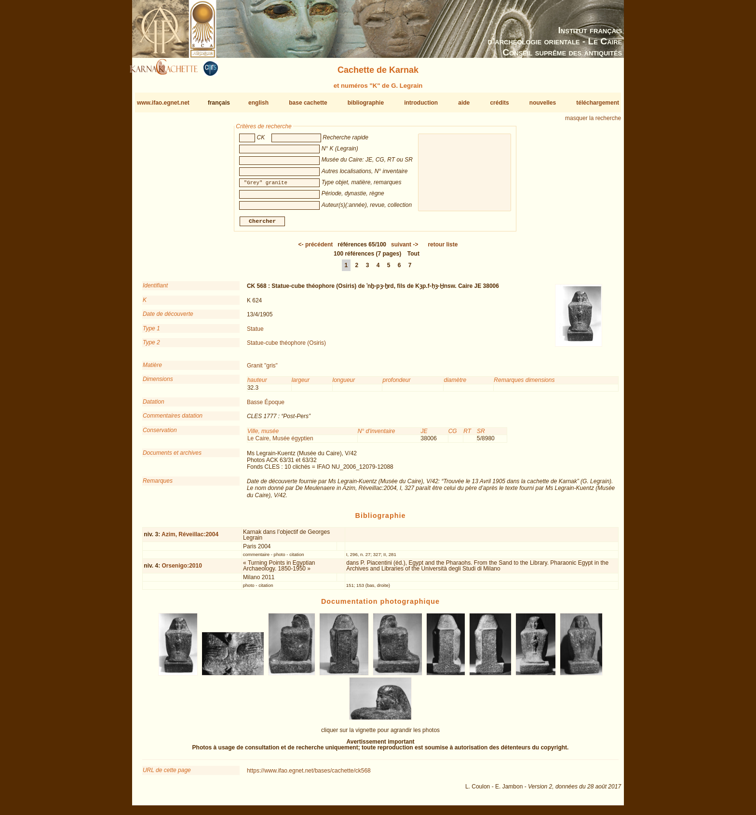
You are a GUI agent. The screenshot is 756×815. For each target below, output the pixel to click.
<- (315, 248)
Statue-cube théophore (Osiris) (286, 346)
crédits (499, 102)
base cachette (308, 102)
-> (404, 248)
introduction (421, 102)
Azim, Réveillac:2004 (190, 538)
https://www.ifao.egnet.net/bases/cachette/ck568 (309, 774)
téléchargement (597, 102)
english (258, 102)
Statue (255, 332)
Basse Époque (265, 406)
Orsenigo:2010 (182, 569)
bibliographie (366, 102)
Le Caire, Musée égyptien (280, 442)
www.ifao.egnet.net (163, 102)
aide (464, 102)
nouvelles (542, 102)
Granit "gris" (262, 369)
